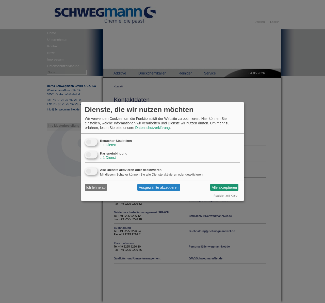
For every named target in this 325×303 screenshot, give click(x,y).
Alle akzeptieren (224, 187)
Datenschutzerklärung (152, 128)
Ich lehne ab (96, 187)
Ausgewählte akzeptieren (158, 187)
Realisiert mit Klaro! (226, 195)
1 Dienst (108, 145)
